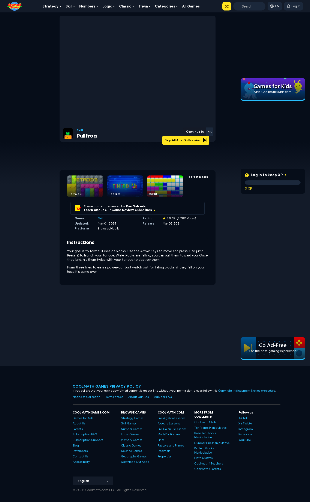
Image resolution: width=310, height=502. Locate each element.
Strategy (50, 6)
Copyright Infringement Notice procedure (246, 391)
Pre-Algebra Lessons (172, 418)
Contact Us (80, 456)
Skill (69, 6)
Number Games (131, 429)
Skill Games (129, 423)
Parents (78, 429)
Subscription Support (88, 440)
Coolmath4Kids (205, 422)
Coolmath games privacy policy (107, 386)
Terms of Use (114, 397)
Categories (165, 6)
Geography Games (134, 456)
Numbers (87, 6)
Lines (161, 440)
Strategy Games (132, 418)
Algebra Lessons (169, 423)
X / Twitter (245, 423)
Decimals (164, 451)
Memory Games (131, 440)
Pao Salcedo (136, 206)
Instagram (245, 429)
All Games (191, 6)
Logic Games (130, 434)
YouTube (244, 440)
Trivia (143, 6)
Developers (80, 451)
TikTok (243, 418)
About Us (79, 423)
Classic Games (131, 445)
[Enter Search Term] (249, 6)
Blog (76, 445)
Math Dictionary (169, 434)
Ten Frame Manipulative (210, 428)
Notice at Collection (86, 397)
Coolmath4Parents (207, 469)
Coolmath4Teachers (208, 463)
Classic (125, 6)
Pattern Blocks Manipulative (204, 450)
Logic (107, 6)
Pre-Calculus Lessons (172, 429)
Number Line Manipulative (211, 443)
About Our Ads (138, 397)
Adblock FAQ (163, 397)
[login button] (293, 6)
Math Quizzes (203, 458)
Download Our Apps (135, 462)
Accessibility (81, 462)
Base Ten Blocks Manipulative (205, 435)
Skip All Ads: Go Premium (186, 140)
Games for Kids (83, 418)
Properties (165, 456)
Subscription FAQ (85, 434)
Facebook (245, 434)
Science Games (131, 451)
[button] (226, 6)
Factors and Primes (171, 445)
